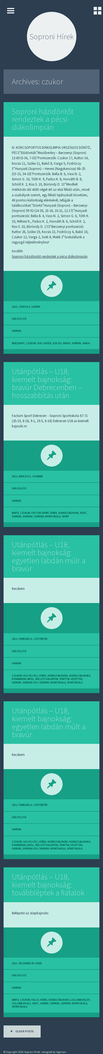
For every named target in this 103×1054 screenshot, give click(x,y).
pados (66, 343)
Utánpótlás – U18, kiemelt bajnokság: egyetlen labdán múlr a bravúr (48, 556)
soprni (44, 1003)
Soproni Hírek (52, 36)
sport (65, 516)
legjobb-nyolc (21, 1003)
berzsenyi (18, 343)
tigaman (61, 1052)
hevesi (47, 343)
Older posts (21, 1030)
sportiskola (74, 682)
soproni (28, 516)
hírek (53, 513)
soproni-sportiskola (47, 516)
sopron (16, 331)
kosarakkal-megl (23, 679)
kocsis (57, 343)
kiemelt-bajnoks (79, 675)
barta (15, 513)
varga (86, 343)
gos (39, 343)
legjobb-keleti (80, 1000)
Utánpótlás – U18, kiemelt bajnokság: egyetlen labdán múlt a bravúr (48, 722)
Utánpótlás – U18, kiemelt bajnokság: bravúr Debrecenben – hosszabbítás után (47, 383)
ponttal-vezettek (71, 679)
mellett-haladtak (46, 679)
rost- (83, 513)
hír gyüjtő (19, 319)
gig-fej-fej (30, 675)
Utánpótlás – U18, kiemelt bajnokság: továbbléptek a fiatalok (48, 885)
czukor (31, 343)
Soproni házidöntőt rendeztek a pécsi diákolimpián (43, 119)
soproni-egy (30, 682)
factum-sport (40, 513)
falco (35, 1000)
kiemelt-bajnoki (69, 513)
